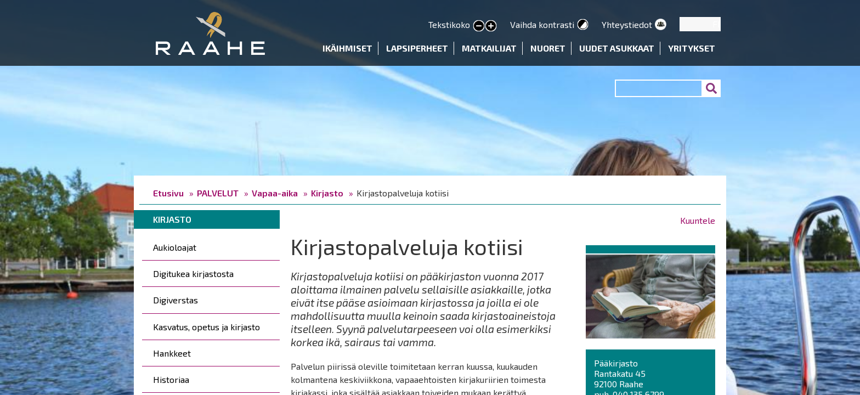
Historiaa (171, 379)
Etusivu (168, 193)
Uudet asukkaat (616, 48)
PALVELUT (218, 193)
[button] (650, 294)
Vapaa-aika (275, 193)
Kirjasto (327, 193)
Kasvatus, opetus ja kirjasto (206, 326)
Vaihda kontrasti (542, 24)
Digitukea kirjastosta (193, 273)
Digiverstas (175, 300)
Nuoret (547, 48)
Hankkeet (172, 353)
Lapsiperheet (417, 48)
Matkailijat (489, 48)
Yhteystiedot (627, 24)
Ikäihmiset (347, 48)
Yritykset (691, 48)
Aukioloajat (174, 247)
